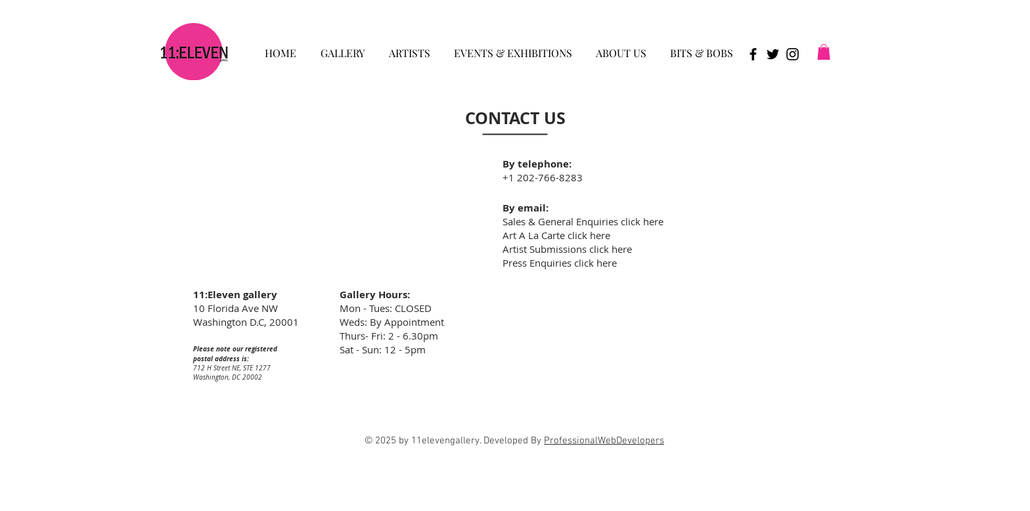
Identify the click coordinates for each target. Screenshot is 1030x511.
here (653, 221)
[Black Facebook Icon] (753, 54)
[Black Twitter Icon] (773, 54)
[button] (342, 47)
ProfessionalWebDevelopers (604, 441)
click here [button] (610, 249)
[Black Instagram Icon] (792, 54)
